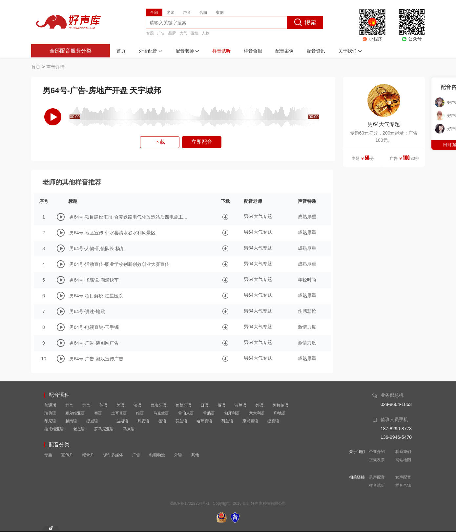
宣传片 (67, 455)
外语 (259, 405)
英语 (103, 405)
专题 (150, 33)
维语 (140, 413)
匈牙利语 (232, 413)
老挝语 (79, 429)
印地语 (280, 413)
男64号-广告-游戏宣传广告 (96, 358)
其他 (195, 455)
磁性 (194, 33)
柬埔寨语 (250, 421)
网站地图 (403, 460)
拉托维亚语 (54, 429)
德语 (162, 421)
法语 (137, 405)
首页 (35, 67)
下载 (160, 142)
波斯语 (122, 421)
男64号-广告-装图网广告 (94, 343)
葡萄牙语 (183, 405)
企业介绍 (377, 451)
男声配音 (377, 477)
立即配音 (201, 142)
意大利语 (257, 413)
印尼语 (50, 421)
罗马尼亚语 (104, 429)
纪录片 (88, 455)
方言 (69, 405)
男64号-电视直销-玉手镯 (94, 327)
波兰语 (240, 405)
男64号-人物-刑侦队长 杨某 (97, 248)
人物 (206, 33)
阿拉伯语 (280, 405)
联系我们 (403, 451)
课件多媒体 (113, 455)
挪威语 (92, 421)
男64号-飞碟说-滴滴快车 (94, 280)
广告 (161, 33)
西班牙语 (158, 405)
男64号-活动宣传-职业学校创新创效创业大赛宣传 (119, 264)
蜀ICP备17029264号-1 (189, 503)
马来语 (129, 429)
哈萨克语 (204, 421)
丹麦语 (143, 421)
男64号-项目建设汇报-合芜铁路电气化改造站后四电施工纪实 (130, 217)
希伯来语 (186, 413)
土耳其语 (119, 413)
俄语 (221, 405)
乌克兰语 (161, 413)
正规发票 (377, 460)
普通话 (50, 405)
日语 (204, 405)
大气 (183, 33)
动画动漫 (157, 455)
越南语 (71, 421)
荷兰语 (227, 421)
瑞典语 (50, 413)
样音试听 (377, 485)
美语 (120, 405)
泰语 (98, 413)
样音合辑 (403, 485)
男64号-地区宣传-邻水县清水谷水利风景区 (112, 232)
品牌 (172, 33)
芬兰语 (181, 421)
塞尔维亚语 (75, 413)
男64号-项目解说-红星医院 (96, 295)
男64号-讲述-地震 (87, 311)
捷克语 (273, 421)
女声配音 (403, 477)
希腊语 (209, 413)
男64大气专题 (384, 124)
